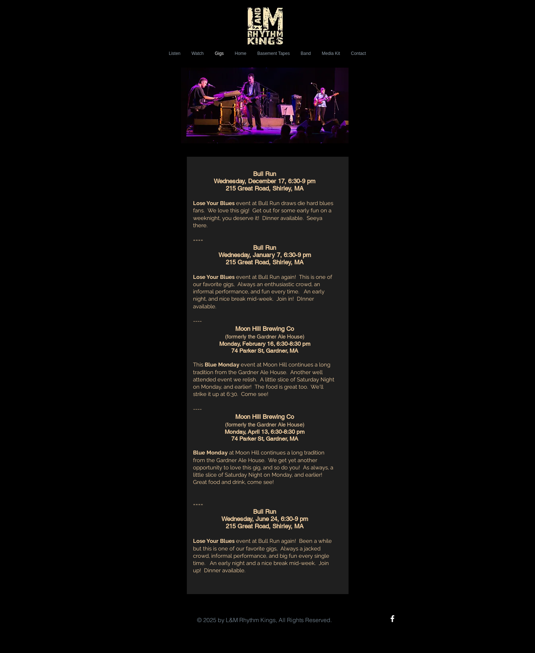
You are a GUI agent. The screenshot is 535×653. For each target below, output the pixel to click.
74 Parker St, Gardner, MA (264, 350)
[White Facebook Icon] (392, 618)
